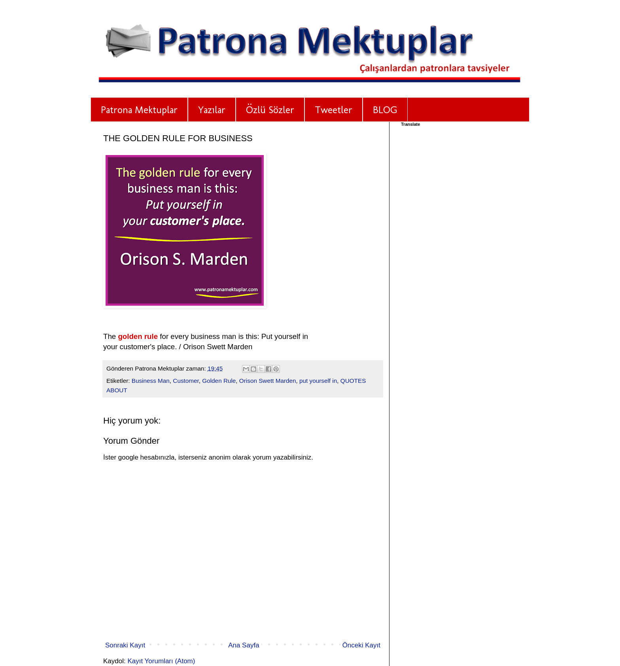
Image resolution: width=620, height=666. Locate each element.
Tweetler (333, 109)
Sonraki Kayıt (125, 645)
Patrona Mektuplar (139, 109)
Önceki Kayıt (361, 645)
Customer (185, 380)
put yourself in (318, 380)
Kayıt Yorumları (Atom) (161, 661)
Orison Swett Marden (267, 380)
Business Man (151, 380)
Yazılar (211, 109)
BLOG (385, 109)
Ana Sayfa (243, 645)
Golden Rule (219, 380)
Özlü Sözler (270, 109)
